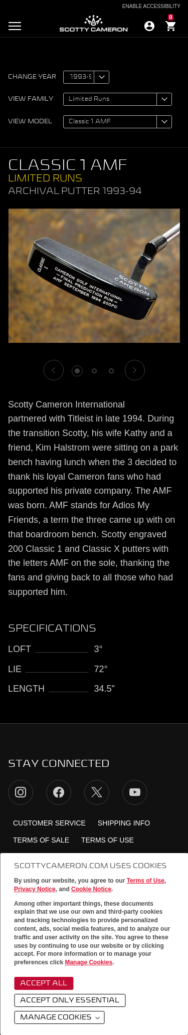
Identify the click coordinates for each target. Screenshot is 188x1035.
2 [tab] (94, 370)
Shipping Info (124, 823)
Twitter (96, 792)
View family (30, 99)
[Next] (135, 370)
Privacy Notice (35, 889)
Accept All (43, 983)
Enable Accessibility (151, 6)
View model (30, 122)
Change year (32, 77)
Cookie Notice (91, 889)
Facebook (58, 792)
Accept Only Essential (69, 1000)
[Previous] (54, 370)
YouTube (134, 792)
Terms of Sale (41, 840)
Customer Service (49, 823)
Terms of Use (145, 880)
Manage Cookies (88, 962)
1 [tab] (77, 370)
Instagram (20, 792)
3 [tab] (111, 370)
